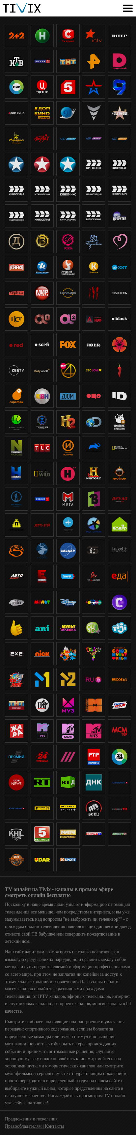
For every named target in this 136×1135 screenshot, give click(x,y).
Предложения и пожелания (31, 1119)
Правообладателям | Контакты (34, 1126)
